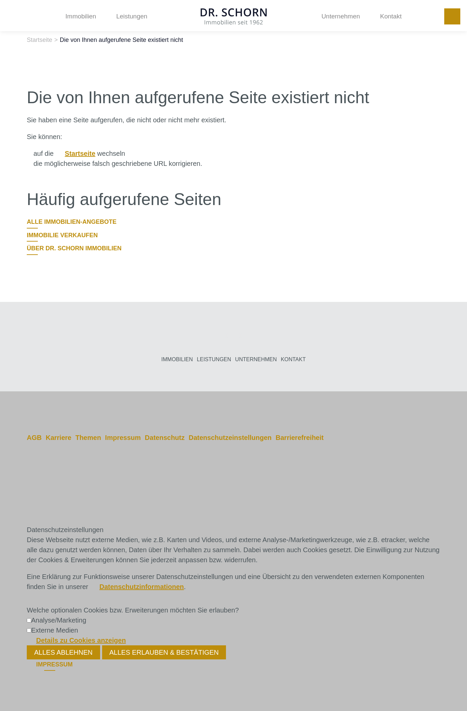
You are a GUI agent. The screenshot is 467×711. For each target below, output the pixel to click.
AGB (34, 437)
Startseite (80, 153)
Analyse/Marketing (58, 620)
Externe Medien (54, 630)
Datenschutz (165, 437)
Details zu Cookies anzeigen (81, 640)
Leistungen (131, 16)
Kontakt (390, 16)
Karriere (58, 437)
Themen (88, 437)
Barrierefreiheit (299, 437)
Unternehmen (340, 16)
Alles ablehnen (63, 652)
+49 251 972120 (452, 16)
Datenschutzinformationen (141, 586)
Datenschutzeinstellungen (229, 437)
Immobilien (80, 16)
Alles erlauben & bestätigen (164, 652)
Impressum (123, 437)
